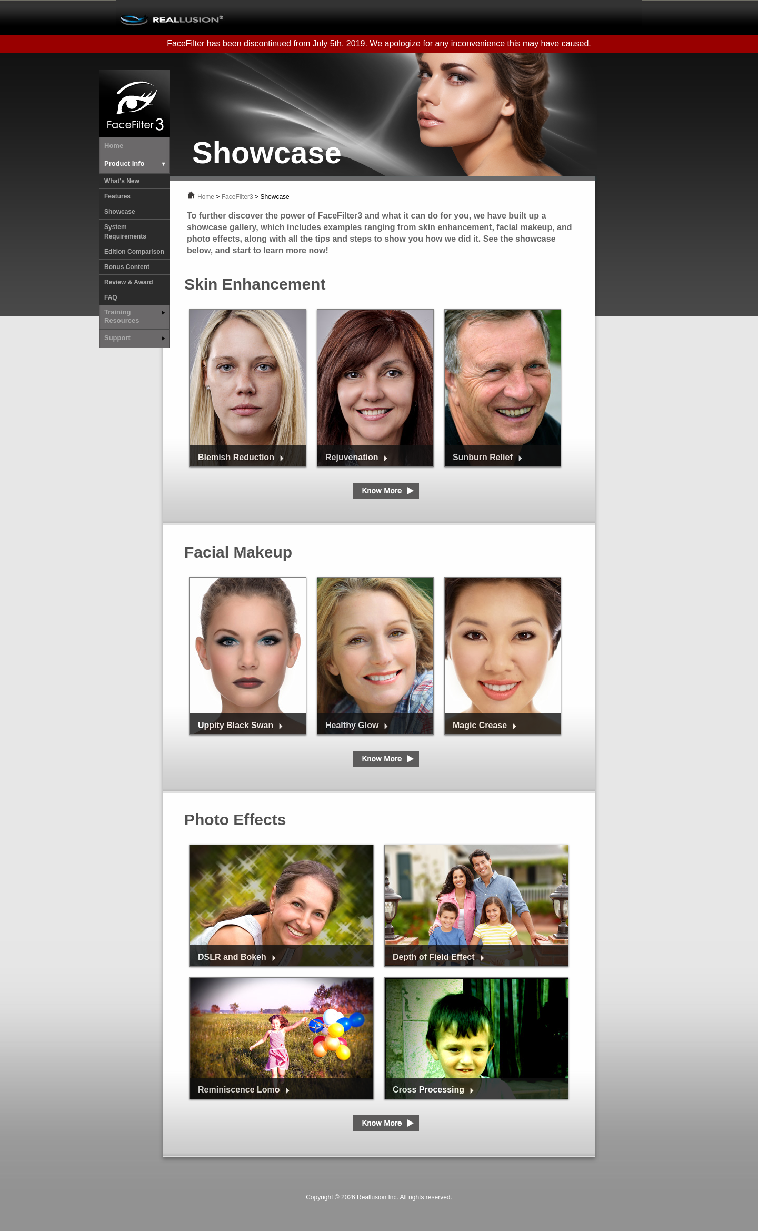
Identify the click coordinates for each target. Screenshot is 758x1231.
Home (205, 197)
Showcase (119, 211)
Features (117, 196)
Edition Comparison (134, 251)
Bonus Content (126, 267)
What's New (121, 181)
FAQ (110, 297)
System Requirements (125, 231)
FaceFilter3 (237, 197)
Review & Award (128, 282)
